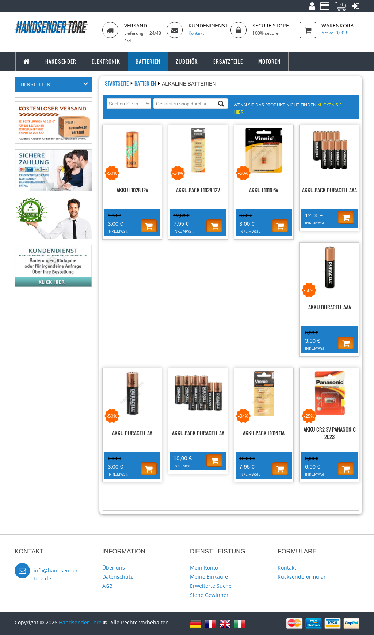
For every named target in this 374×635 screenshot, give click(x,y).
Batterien (145, 83)
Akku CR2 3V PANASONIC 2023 (330, 432)
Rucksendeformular (302, 576)
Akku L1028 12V (132, 190)
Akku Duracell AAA (329, 307)
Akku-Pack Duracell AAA (329, 190)
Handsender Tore (80, 622)
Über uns (113, 567)
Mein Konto (204, 567)
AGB (107, 585)
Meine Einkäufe (209, 576)
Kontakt (287, 567)
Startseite (117, 83)
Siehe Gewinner (209, 594)
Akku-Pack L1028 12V (198, 190)
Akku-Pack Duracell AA (198, 433)
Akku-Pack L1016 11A (264, 433)
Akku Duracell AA (132, 433)
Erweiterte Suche (211, 585)
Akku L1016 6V (263, 190)
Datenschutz (117, 576)
